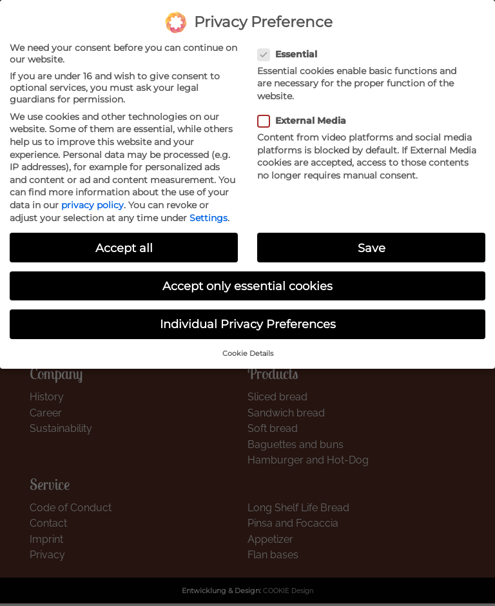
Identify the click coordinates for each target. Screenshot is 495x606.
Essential (291, 53)
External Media (305, 120)
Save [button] (371, 247)
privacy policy (92, 204)
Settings (208, 217)
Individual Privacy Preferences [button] (248, 323)
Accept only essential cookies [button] (247, 285)
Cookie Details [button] (247, 353)
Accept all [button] (124, 247)
